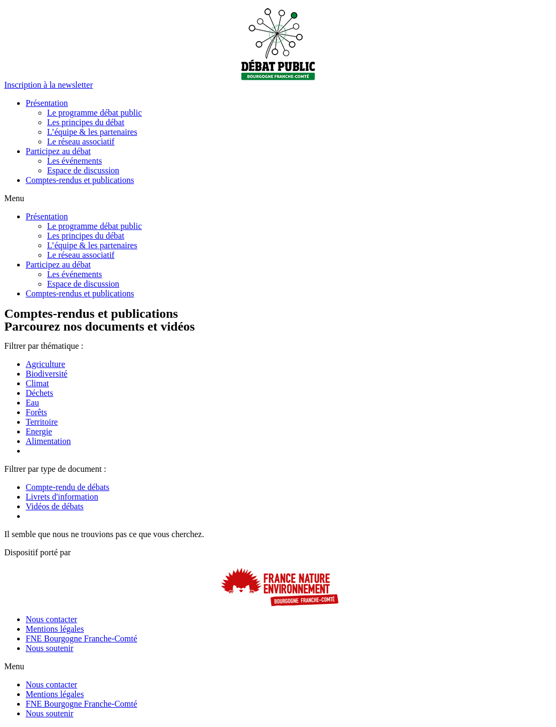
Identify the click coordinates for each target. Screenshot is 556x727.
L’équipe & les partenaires (92, 131)
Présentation (47, 103)
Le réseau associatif (80, 141)
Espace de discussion (83, 170)
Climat (37, 383)
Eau (32, 402)
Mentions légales (55, 628)
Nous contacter (51, 619)
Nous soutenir (49, 648)
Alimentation (48, 441)
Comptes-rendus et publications (80, 180)
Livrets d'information (62, 496)
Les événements (74, 160)
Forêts (36, 412)
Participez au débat (58, 151)
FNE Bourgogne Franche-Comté (81, 638)
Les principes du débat (85, 122)
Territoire (42, 421)
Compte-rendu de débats (67, 487)
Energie (39, 431)
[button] (48, 84)
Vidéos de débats (54, 506)
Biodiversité (46, 373)
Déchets (39, 392)
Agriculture (45, 364)
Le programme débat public (94, 112)
